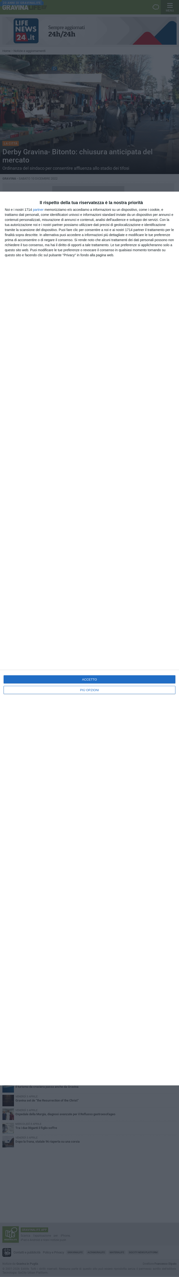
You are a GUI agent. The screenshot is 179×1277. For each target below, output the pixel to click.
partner (38, 209)
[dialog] (89, 638)
